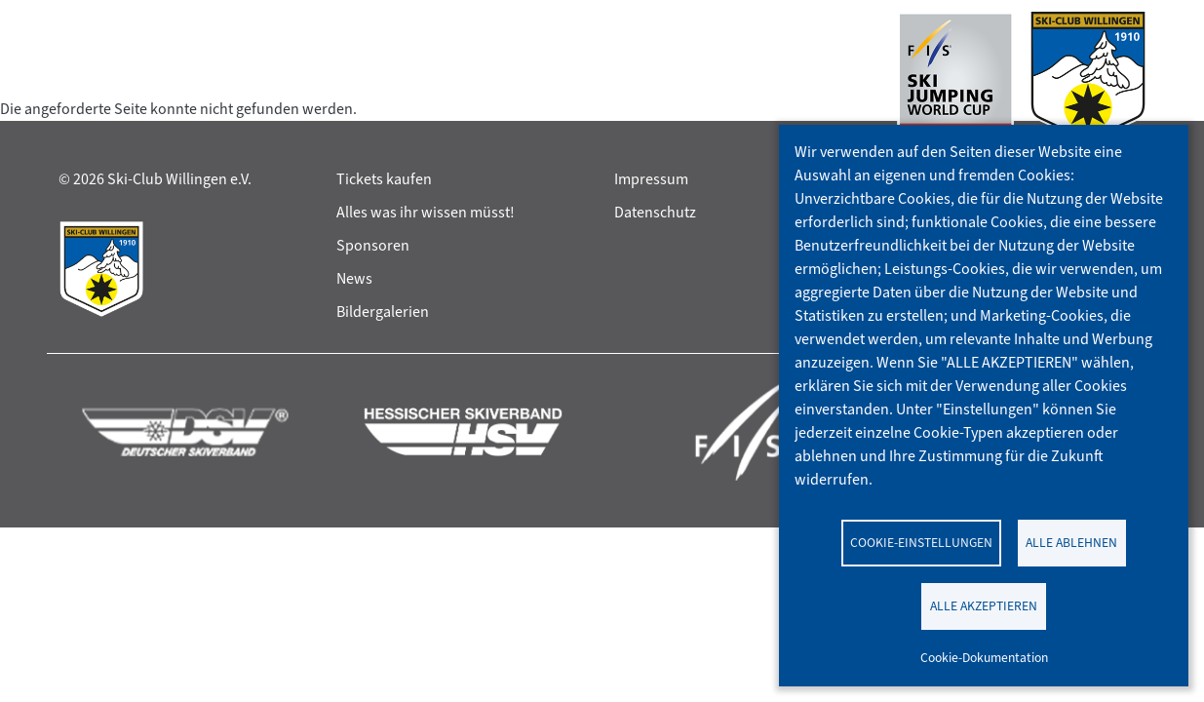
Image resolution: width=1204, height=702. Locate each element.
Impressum (651, 179)
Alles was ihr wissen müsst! (425, 212)
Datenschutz (655, 212)
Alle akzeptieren (983, 605)
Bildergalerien (382, 311)
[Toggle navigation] (77, 81)
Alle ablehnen (1071, 542)
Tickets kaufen (384, 179)
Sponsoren (372, 245)
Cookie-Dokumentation (984, 657)
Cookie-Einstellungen (921, 542)
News (354, 278)
